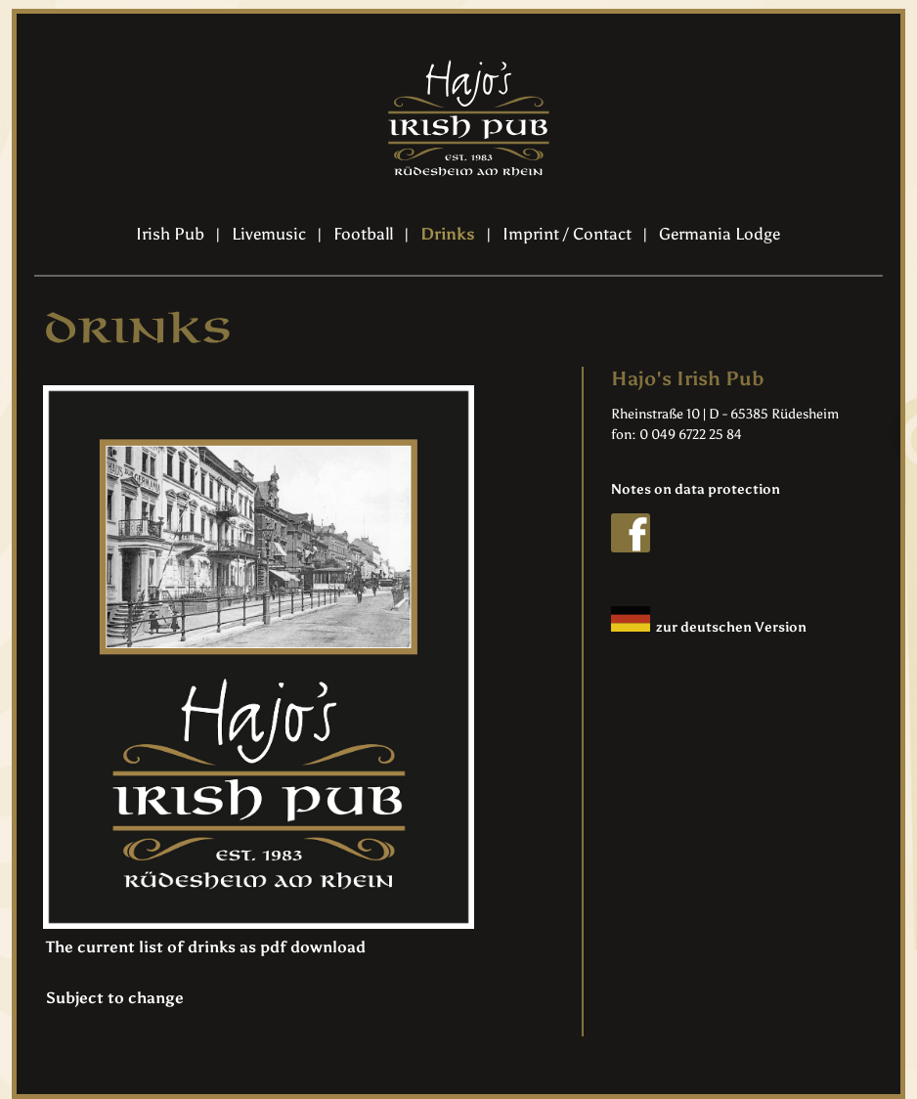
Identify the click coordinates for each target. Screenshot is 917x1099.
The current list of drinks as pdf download (206, 947)
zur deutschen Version (709, 627)
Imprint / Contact (567, 233)
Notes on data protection (695, 489)
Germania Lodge (719, 233)
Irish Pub (170, 233)
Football (363, 233)
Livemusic (269, 233)
